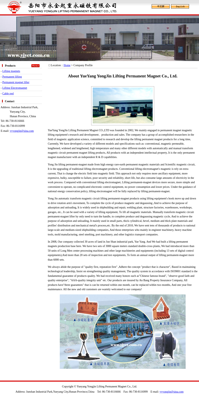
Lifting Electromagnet (14, 87)
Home (67, 65)
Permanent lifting (12, 76)
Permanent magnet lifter (15, 82)
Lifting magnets (11, 71)
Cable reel (8, 93)
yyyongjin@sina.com (22, 130)
